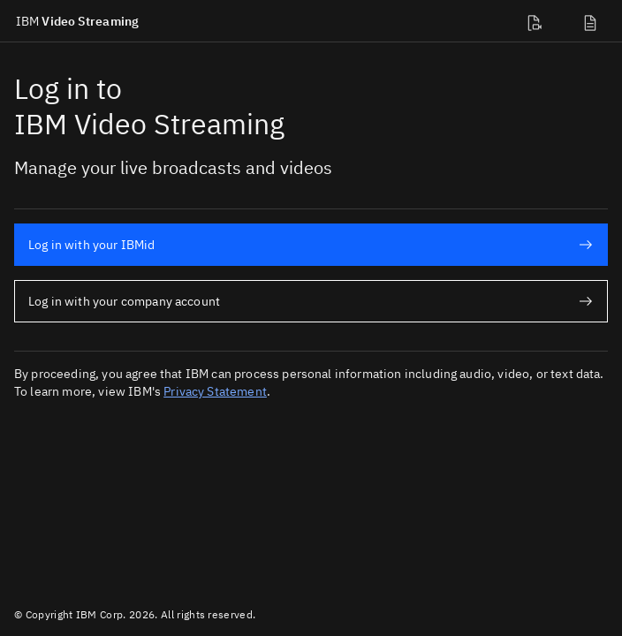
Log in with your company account (310, 301)
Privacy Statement (215, 391)
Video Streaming (77, 21)
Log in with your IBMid (310, 245)
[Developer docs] (537, 21)
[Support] (593, 21)
